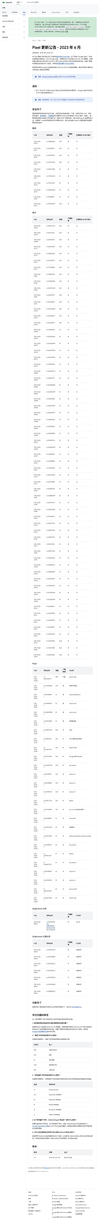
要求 (29, 1198)
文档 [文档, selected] (18, 2)
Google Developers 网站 (50, 77)
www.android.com (81, 1205)
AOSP (34, 40)
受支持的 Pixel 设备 (63, 57)
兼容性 (44, 12)
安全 (44, 40)
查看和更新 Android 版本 (65, 64)
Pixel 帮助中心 (79, 1198)
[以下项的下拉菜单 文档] (22, 2)
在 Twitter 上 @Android (59, 1195)
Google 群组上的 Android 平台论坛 (62, 1208)
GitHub (30, 1214)
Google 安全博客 (57, 1205)
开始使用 (14, 12)
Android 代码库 (33, 1195)
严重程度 (51, 116)
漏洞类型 (43, 116)
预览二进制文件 (33, 1205)
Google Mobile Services (82, 1208)
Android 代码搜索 (32, 2)
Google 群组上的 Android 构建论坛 (62, 1213)
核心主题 (33, 12)
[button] (11, 15)
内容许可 (47, 1168)
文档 (3, 8)
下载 (29, 1202)
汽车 (66, 12)
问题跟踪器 (78, 1214)
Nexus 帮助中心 (80, 1202)
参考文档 (76, 12)
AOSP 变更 (64, 32)
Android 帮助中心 (80, 1195)
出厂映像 (31, 1208)
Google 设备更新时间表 (40, 1032)
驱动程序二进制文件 (34, 1211)
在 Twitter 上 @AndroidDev (60, 1198)
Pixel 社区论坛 (76, 1007)
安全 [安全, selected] (24, 12)
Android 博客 (56, 1202)
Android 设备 (55, 12)
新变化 (4, 12)
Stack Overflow (80, 1211)
